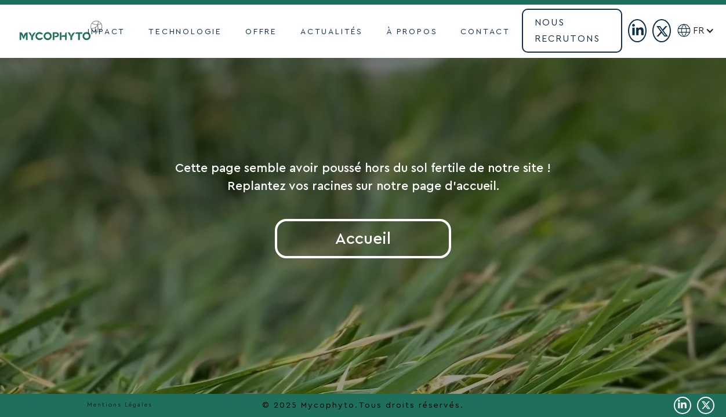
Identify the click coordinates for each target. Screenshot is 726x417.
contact (485, 32)
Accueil (363, 239)
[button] (708, 30)
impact (106, 32)
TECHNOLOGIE (185, 32)
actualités (331, 32)
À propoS (411, 32)
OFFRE (261, 32)
